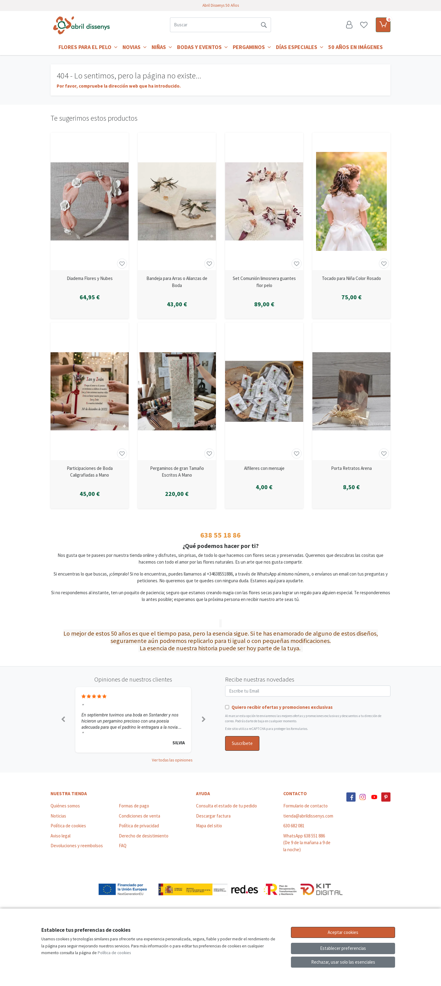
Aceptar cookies (343, 932)
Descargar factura (213, 816)
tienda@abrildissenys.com (308, 816)
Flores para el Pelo (88, 47)
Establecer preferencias (343, 948)
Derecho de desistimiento (143, 836)
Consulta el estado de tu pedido (226, 806)
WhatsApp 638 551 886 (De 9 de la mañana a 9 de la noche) (306, 842)
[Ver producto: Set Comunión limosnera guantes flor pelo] (264, 201)
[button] (63, 720)
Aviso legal (60, 836)
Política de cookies (68, 826)
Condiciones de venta (139, 816)
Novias (135, 47)
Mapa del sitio (209, 826)
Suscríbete (242, 743)
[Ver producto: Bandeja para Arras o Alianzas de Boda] (177, 201)
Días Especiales (299, 47)
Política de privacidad (139, 826)
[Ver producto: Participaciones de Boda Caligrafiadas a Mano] (90, 391)
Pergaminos (252, 47)
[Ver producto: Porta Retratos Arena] (351, 391)
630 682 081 (293, 826)
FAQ (122, 845)
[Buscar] (213, 24)
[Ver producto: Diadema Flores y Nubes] (90, 201)
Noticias (58, 816)
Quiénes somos (65, 806)
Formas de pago (134, 806)
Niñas (162, 47)
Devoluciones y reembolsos (77, 845)
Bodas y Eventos (202, 47)
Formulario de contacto (305, 806)
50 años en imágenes (355, 47)
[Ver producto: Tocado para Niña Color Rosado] (351, 201)
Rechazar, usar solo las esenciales (343, 962)
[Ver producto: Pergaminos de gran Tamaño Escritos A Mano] (177, 391)
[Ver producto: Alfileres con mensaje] (264, 391)
